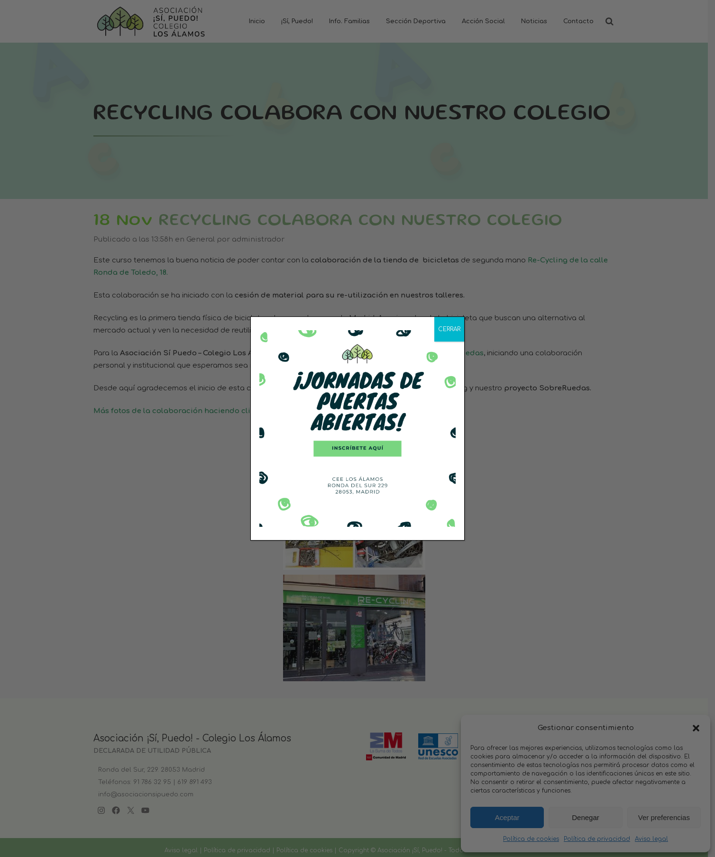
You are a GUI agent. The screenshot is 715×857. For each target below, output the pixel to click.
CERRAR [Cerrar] (449, 329)
